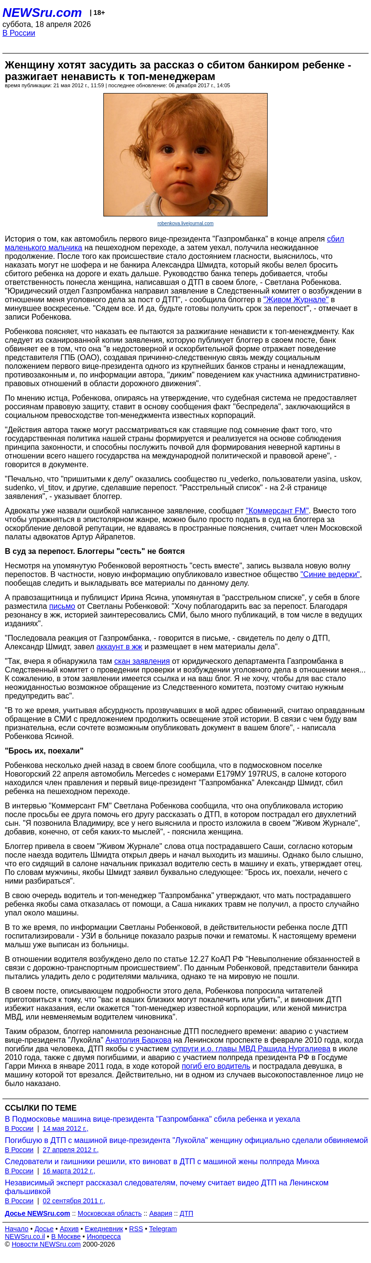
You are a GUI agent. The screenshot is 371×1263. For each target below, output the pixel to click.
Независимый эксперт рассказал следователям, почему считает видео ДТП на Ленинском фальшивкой (166, 1187)
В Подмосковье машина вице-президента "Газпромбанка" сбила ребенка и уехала (152, 1119)
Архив (69, 1229)
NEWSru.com (42, 12)
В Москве (66, 1236)
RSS (136, 1229)
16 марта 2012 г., (69, 1171)
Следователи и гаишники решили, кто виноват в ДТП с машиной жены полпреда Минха (162, 1161)
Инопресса (104, 1236)
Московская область (110, 1213)
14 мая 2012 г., (66, 1128)
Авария (160, 1213)
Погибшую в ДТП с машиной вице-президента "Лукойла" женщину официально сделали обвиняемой (186, 1140)
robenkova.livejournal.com (185, 223)
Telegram (163, 1229)
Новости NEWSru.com (46, 1244)
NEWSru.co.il (25, 1236)
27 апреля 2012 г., (71, 1150)
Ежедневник (104, 1229)
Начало (17, 1229)
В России (18, 33)
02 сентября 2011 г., (74, 1201)
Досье (44, 1229)
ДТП (186, 1213)
